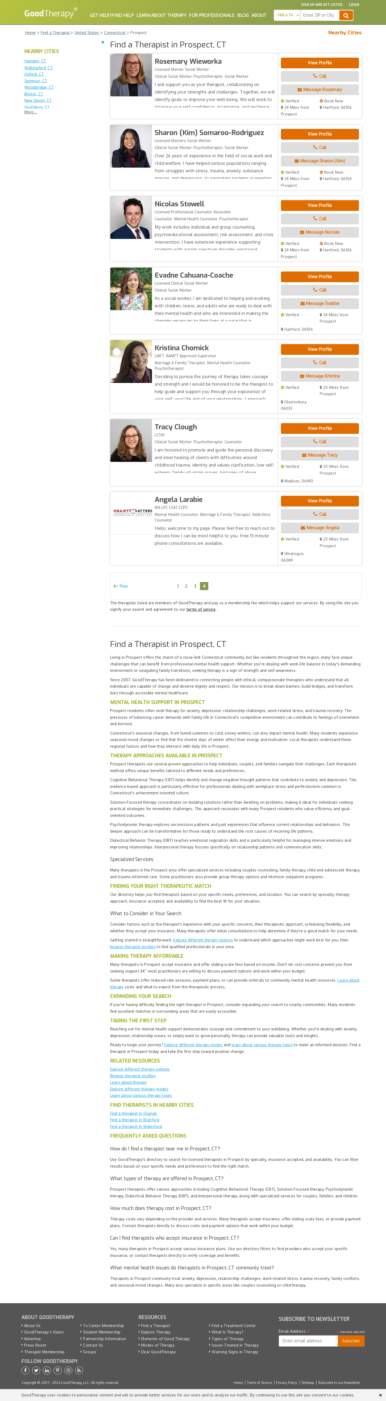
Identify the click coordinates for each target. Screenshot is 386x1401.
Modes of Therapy (158, 1345)
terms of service (201, 609)
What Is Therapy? (227, 1332)
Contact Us (93, 1345)
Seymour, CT (35, 81)
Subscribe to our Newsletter (339, 1383)
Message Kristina (320, 376)
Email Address (294, 1331)
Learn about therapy (128, 1082)
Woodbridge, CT (39, 87)
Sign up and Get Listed (321, 5)
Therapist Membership (44, 1352)
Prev (124, 586)
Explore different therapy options (203, 940)
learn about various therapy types (262, 1044)
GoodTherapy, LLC (75, 1383)
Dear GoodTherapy (158, 1352)
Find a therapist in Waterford (136, 1126)
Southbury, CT (37, 107)
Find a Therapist (155, 1325)
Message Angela (320, 527)
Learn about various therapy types (141, 1095)
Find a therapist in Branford (134, 1119)
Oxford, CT (34, 74)
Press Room (35, 1345)
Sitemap (308, 1383)
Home (238, 1383)
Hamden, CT (35, 61)
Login (354, 5)
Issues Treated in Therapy (235, 1345)
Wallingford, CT (38, 67)
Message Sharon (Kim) (320, 160)
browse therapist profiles (133, 946)
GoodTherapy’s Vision (44, 1332)
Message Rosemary (320, 89)
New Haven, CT (38, 100)
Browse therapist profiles (133, 1076)
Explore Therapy (156, 1332)
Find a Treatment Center (234, 1325)
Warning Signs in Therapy (235, 1352)
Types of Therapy (228, 1338)
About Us (32, 1325)
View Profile (320, 62)
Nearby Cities (345, 32)
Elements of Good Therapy (165, 1338)
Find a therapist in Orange (133, 1113)
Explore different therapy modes (193, 1044)
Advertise (32, 1338)
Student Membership (101, 1332)
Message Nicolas (320, 232)
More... (30, 112)
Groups (89, 1352)
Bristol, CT (33, 94)
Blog (243, 15)
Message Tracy (320, 455)
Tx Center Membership (103, 1325)
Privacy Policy (286, 1383)
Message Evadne (320, 303)
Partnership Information (104, 1338)
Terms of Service (259, 1383)
